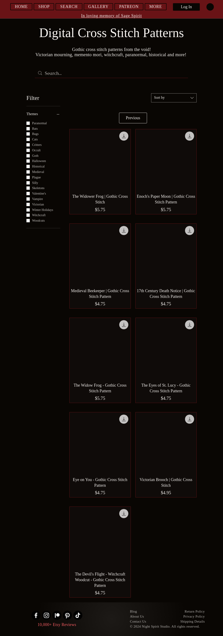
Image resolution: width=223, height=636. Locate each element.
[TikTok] (77, 615)
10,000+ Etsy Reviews (57, 624)
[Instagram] (46, 615)
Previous (133, 118)
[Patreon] (56, 615)
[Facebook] (36, 615)
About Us (137, 616)
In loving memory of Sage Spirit (111, 15)
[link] (210, 7)
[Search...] (111, 73)
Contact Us (138, 621)
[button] (44, 6)
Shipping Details (192, 621)
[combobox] (174, 97)
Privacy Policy (194, 616)
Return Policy (195, 611)
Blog (133, 611)
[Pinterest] (67, 615)
